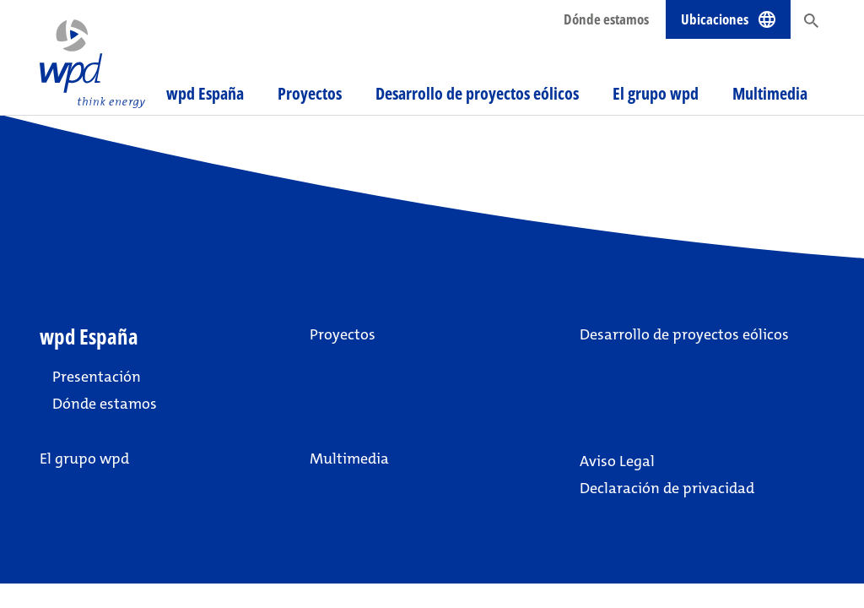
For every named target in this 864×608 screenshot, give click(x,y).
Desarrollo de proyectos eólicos (477, 93)
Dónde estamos (606, 19)
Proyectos (310, 93)
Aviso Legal (617, 461)
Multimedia (769, 93)
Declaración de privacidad (667, 488)
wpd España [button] (205, 93)
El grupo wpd (656, 93)
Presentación (96, 376)
